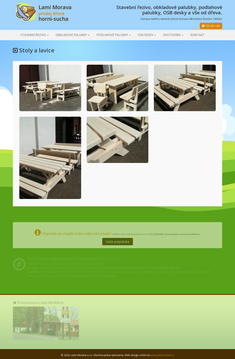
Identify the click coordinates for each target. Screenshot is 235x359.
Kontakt (197, 35)
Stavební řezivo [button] (34, 35)
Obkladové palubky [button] (72, 35)
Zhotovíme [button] (173, 35)
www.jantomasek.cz (162, 355)
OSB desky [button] (147, 35)
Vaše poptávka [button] (117, 240)
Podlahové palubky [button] (114, 35)
